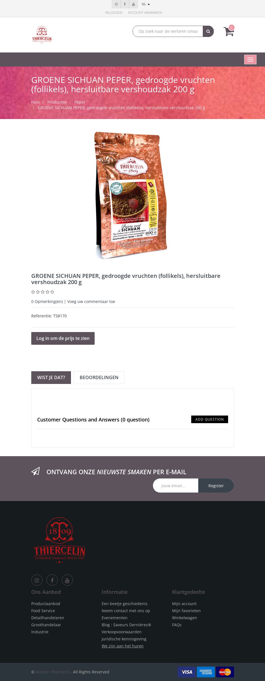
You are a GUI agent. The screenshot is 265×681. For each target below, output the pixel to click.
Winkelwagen (184, 617)
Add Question (209, 419)
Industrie (39, 631)
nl (146, 4)
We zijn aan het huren (123, 646)
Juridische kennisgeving (124, 639)
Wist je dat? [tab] (51, 377)
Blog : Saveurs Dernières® (126, 624)
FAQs (177, 624)
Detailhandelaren (47, 617)
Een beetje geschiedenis (125, 603)
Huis (35, 102)
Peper (79, 102)
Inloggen (114, 12)
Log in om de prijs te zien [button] (63, 338)
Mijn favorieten (186, 610)
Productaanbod (45, 603)
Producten (57, 102)
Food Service (43, 610)
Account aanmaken (145, 12)
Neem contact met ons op (126, 610)
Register (216, 485)
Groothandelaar (46, 624)
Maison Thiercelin (53, 672)
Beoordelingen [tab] (99, 377)
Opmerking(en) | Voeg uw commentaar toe (73, 301)
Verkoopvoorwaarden (122, 631)
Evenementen (115, 617)
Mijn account (184, 603)
